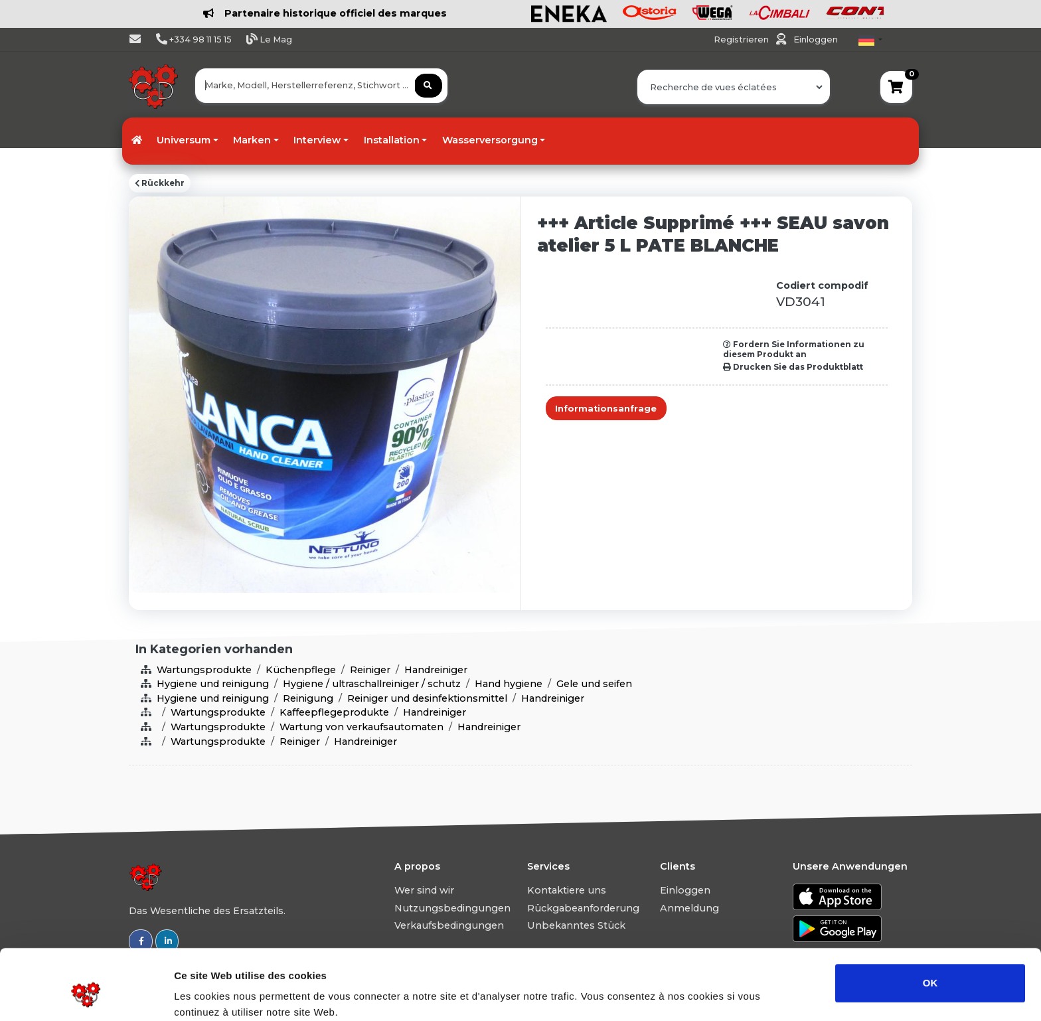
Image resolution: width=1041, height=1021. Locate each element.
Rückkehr (160, 183)
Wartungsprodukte (204, 670)
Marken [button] (252, 140)
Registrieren (742, 39)
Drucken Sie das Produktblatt (793, 367)
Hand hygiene (508, 684)
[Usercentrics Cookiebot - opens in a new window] (86, 995)
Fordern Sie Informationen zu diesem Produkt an (793, 349)
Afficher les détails (731, 994)
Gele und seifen (594, 684)
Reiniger (370, 670)
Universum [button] (183, 140)
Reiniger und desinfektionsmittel (427, 698)
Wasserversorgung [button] (490, 140)
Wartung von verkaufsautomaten (361, 727)
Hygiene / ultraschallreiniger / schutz (372, 684)
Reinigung (308, 698)
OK (930, 922)
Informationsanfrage (606, 409)
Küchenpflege (301, 670)
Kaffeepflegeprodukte (334, 712)
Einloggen (815, 39)
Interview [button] (317, 140)
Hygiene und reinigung (213, 684)
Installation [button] (392, 140)
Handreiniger (435, 670)
